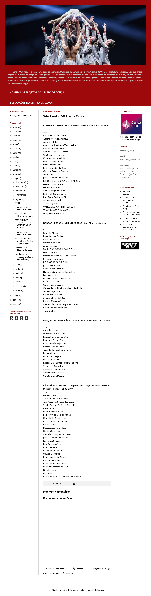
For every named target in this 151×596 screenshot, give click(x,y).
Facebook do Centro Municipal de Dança (131, 213)
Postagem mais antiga (101, 568)
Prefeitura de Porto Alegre (131, 207)
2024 (15, 131)
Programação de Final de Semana (23, 208)
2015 (15, 170)
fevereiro (20, 286)
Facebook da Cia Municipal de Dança (131, 219)
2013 (15, 178)
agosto (19, 199)
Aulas (17, 203)
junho (18, 269)
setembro (20, 195)
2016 (15, 165)
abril (18, 277)
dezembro (20, 182)
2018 (15, 157)
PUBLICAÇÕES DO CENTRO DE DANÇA (31, 102)
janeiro (19, 290)
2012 (15, 295)
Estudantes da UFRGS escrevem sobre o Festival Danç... (24, 257)
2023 (15, 136)
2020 (15, 148)
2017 (15, 161)
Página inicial (77, 568)
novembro (20, 186)
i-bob (81, 590)
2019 (15, 153)
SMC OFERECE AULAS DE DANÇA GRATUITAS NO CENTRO (24, 224)
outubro (19, 190)
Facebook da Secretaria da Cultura (128, 200)
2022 (15, 140)
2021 (15, 144)
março (19, 282)
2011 (15, 300)
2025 (15, 127)
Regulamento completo (22, 115)
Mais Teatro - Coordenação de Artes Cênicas (130, 227)
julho (18, 264)
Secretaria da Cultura (128, 192)
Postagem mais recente (54, 568)
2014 (15, 174)
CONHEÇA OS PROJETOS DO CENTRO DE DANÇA (37, 92)
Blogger (100, 590)
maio (18, 273)
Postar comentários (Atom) (61, 573)
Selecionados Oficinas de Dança (24, 214)
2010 (15, 304)
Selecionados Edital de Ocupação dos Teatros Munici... (24, 241)
